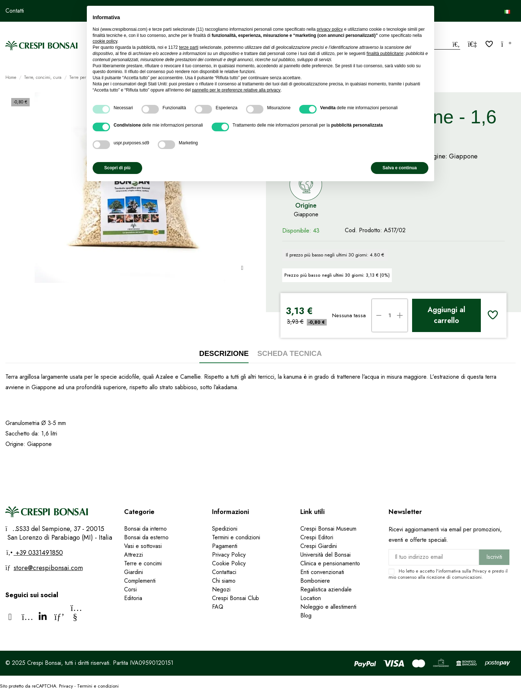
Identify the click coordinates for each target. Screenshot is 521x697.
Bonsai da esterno (146, 537)
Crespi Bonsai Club (235, 598)
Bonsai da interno (145, 528)
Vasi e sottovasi (143, 546)
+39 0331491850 (38, 552)
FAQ (218, 607)
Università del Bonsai (325, 555)
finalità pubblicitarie (385, 53)
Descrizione (224, 353)
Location (310, 598)
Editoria (133, 598)
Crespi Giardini (318, 546)
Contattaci (224, 572)
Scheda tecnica (289, 353)
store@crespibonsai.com (48, 568)
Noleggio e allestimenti (328, 607)
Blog (306, 615)
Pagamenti (224, 546)
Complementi (140, 581)
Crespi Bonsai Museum (328, 528)
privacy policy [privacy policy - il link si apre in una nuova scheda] (330, 29)
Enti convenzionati (322, 572)
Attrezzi (133, 555)
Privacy (480, 571)
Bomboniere (315, 581)
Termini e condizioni (236, 537)
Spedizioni (224, 528)
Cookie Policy (229, 563)
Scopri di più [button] (117, 167)
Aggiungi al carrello (446, 315)
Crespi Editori (316, 537)
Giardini (133, 572)
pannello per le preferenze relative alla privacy (236, 90)
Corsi (130, 589)
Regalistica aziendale (326, 589)
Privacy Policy (229, 555)
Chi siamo (224, 581)
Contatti (14, 11)
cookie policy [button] (105, 41)
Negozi (221, 589)
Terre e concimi (143, 563)
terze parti (188, 47)
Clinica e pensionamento (330, 563)
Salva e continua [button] (399, 167)
